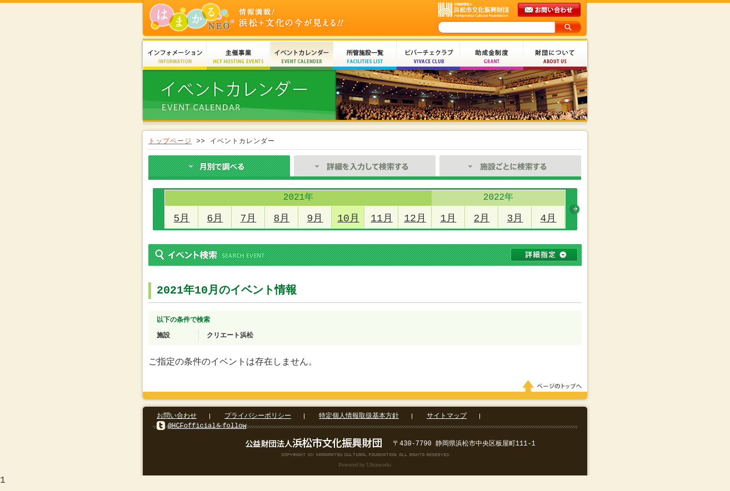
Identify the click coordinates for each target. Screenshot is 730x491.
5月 (182, 218)
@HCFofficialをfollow (207, 429)
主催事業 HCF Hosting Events (238, 57)
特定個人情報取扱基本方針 (359, 419)
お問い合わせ (177, 419)
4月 (549, 218)
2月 (482, 218)
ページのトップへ (554, 389)
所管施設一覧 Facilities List (365, 57)
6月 (215, 218)
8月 (282, 218)
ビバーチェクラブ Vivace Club (428, 57)
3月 (515, 218)
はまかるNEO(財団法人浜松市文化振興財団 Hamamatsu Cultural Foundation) (270, 18)
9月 (315, 218)
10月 (348, 219)
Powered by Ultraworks (365, 468)
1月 (449, 218)
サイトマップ (447, 419)
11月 (382, 218)
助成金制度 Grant (491, 57)
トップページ (170, 141)
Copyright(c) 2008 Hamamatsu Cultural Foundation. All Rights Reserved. (365, 457)
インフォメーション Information (175, 57)
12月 (415, 218)
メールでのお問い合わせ (550, 10)
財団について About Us (555, 57)
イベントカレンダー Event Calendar (301, 57)
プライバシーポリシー (257, 419)
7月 (249, 218)
